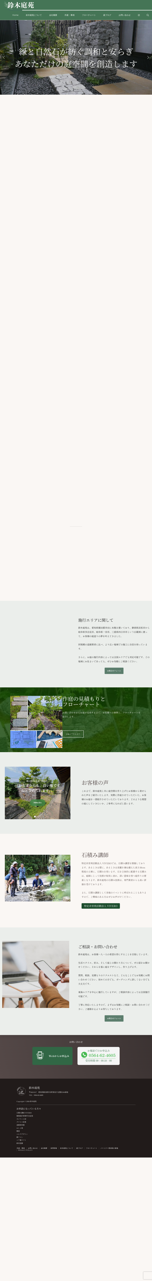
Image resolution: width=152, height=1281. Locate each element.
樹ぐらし (19, 1260)
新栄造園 (19, 1266)
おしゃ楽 (19, 1251)
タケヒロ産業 (21, 1245)
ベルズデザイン (22, 1257)
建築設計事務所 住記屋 (24, 1239)
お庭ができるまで (73, 857)
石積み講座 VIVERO (24, 1236)
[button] (147, 15)
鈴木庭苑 (33, 1225)
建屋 (18, 1254)
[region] (37, 916)
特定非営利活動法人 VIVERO (100, 1029)
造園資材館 (20, 1248)
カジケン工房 (21, 1242)
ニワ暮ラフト (21, 1263)
